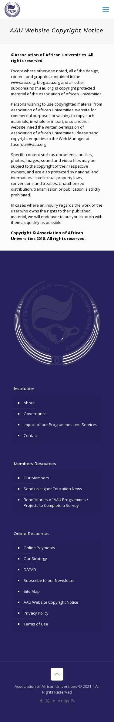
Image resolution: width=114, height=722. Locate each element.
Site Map (32, 591)
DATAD (30, 569)
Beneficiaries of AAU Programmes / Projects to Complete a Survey (56, 502)
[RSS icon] (73, 700)
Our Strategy (35, 558)
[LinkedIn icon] (66, 700)
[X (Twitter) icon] (47, 700)
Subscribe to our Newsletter (49, 580)
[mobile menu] (106, 9)
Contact (31, 435)
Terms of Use (36, 624)
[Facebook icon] (41, 700)
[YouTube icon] (54, 700)
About (29, 402)
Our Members (36, 478)
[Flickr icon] (60, 700)
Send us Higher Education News (53, 488)
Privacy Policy (36, 613)
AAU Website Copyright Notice (51, 602)
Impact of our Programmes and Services (60, 424)
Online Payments (39, 547)
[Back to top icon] (57, 674)
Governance (35, 413)
